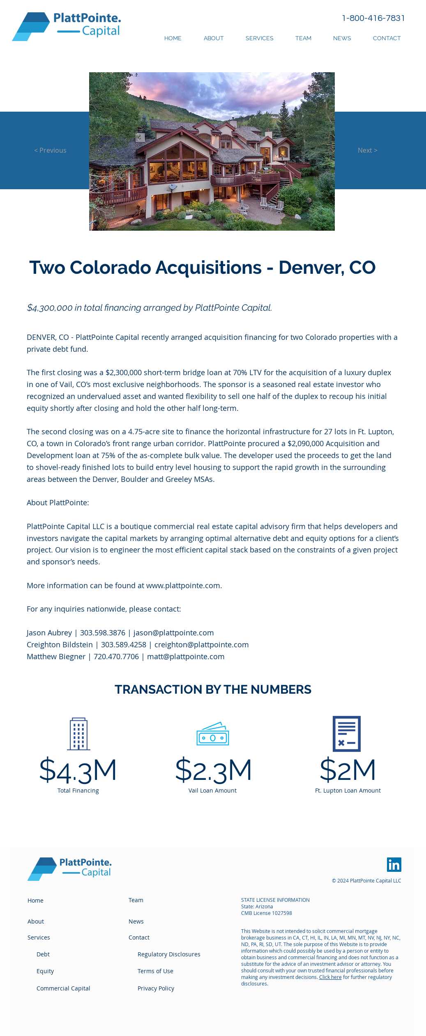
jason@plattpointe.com (174, 632)
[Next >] (368, 150)
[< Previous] (50, 150)
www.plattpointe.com (183, 585)
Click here (330, 977)
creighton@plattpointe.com (201, 644)
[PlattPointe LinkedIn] (394, 864)
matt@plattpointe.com (186, 656)
